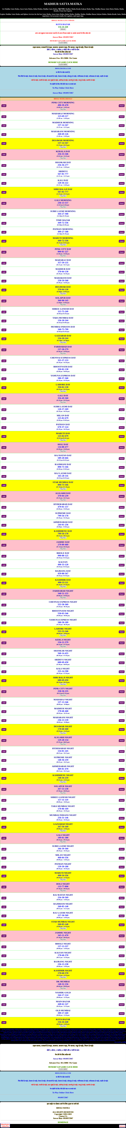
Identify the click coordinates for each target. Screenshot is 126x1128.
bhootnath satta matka (64, 1037)
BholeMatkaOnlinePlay (5, 1125)
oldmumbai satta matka (96, 1040)
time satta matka (9, 1035)
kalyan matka (101, 1032)
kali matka (30, 1029)
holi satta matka (112, 1037)
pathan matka (70, 1029)
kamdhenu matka (76, 1032)
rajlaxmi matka (16, 1032)
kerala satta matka (57, 1034)
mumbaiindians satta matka (8, 1037)
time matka (63, 1029)
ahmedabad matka (65, 1032)
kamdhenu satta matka (100, 1039)
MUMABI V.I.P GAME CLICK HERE (63, 42)
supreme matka (55, 1032)
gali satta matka (112, 1034)
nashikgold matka (15, 1034)
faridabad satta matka (35, 1037)
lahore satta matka (92, 1037)
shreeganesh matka (10, 1031)
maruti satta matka (31, 1035)
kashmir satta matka (43, 1040)
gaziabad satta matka (23, 1037)
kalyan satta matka (20, 1040)
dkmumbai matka (5, 1034)
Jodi (3, 106)
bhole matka (93, 1032)
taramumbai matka (21, 1031)
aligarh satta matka (49, 1039)
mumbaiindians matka (33, 1031)
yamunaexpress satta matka (78, 1037)
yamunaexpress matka (88, 1031)
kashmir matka (118, 1032)
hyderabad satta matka (61, 1039)
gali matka (46, 1029)
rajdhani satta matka (11, 1039)
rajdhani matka (7, 1032)
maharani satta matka (67, 1035)
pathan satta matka (20, 1035)
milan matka (106, 1031)
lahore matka (98, 1031)
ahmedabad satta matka (87, 1039)
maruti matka (78, 1029)
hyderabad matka (46, 1032)
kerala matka (5, 1029)
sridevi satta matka (80, 1034)
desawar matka (115, 1029)
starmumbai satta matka (36, 1039)
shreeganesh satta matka (104, 1035)
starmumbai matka (26, 1032)
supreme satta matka (74, 1039)
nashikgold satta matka (69, 1040)
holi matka (113, 1031)
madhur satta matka (54, 1035)
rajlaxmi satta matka (23, 1039)
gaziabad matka (44, 1031)
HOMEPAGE (63, 1122)
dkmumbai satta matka (56, 1040)
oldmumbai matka (36, 1034)
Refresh (63, 29)
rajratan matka (121, 1031)
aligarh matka (36, 1032)
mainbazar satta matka (82, 1040)
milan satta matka (102, 1037)
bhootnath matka (76, 1031)
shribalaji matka (38, 1029)
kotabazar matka (46, 1034)
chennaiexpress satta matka (49, 1037)
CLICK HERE (63, 43)
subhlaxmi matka (54, 1029)
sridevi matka (22, 1029)
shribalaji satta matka (101, 1034)
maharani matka (105, 1029)
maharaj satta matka (43, 1035)
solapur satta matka (91, 1035)
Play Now (63, 109)
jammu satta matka (112, 1039)
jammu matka (85, 1032)
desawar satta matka (79, 1035)
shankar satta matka (68, 1034)
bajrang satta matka (31, 1040)
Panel (122, 106)
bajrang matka (109, 1032)
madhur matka (96, 1029)
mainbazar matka (26, 1034)
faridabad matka (54, 1031)
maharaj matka (87, 1029)
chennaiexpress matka (65, 1031)
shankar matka (14, 1029)
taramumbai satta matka (118, 1035)
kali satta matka (90, 1034)
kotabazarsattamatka (109, 1040)
